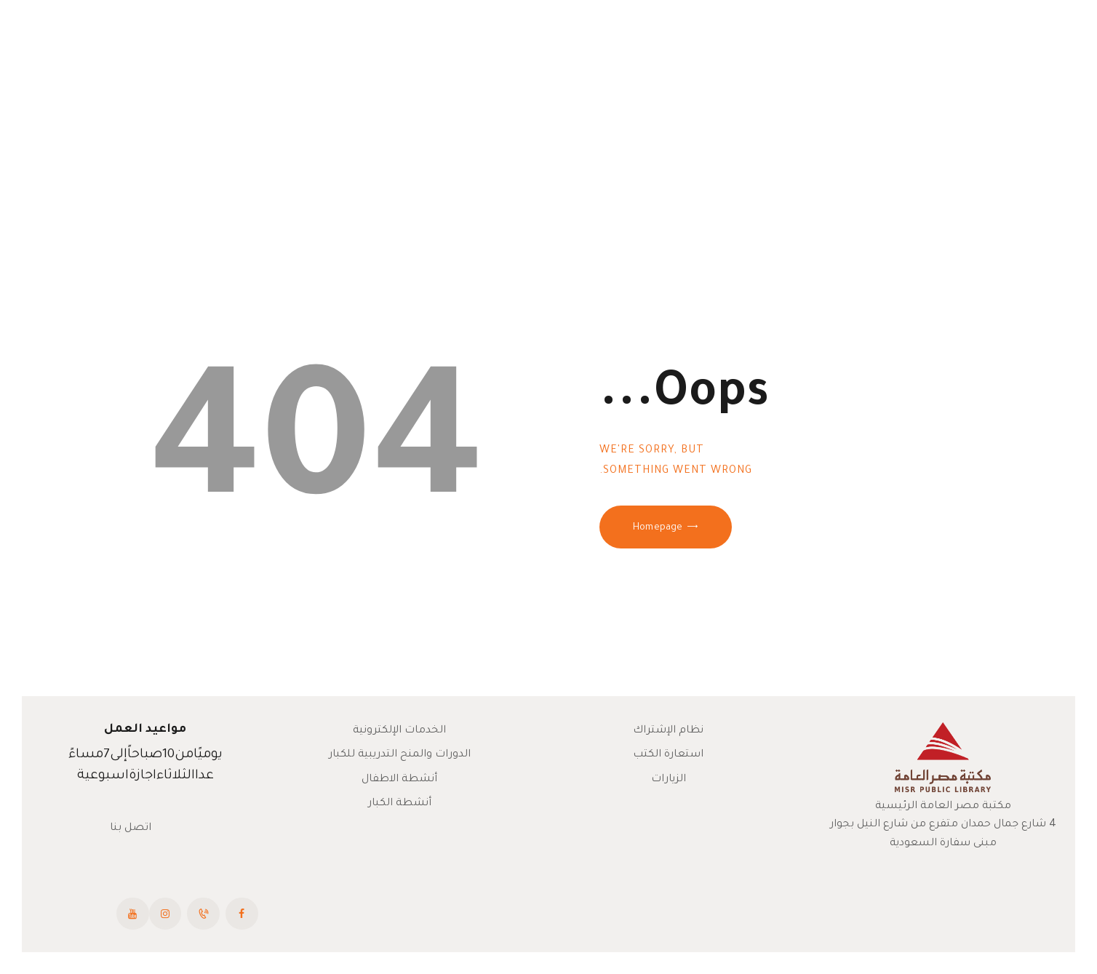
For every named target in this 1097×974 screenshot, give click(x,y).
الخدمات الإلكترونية (399, 731)
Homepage (657, 528)
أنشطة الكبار (399, 804)
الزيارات (668, 780)
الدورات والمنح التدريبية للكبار (400, 755)
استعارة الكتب (668, 755)
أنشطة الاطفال (399, 780)
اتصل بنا (130, 828)
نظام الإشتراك (668, 731)
